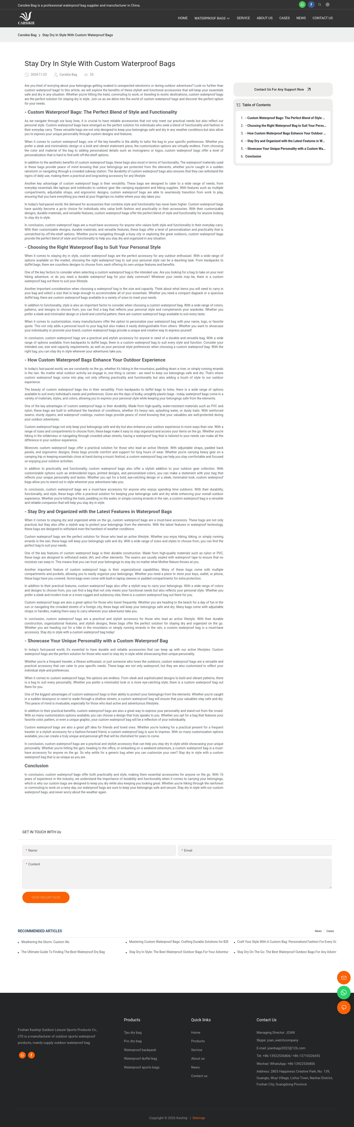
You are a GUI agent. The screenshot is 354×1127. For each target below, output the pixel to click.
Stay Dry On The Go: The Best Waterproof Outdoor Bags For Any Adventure (286, 952)
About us (198, 1059)
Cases (330, 931)
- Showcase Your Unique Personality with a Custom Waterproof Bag (285, 148)
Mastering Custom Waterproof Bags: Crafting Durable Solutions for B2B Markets (178, 942)
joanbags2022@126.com (286, 1048)
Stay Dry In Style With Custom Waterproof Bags (77, 35)
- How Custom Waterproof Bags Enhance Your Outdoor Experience (285, 133)
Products (198, 1041)
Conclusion (253, 156)
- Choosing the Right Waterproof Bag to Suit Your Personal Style (285, 125)
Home (195, 1033)
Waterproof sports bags (142, 1067)
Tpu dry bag (133, 1033)
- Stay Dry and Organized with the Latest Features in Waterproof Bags (285, 141)
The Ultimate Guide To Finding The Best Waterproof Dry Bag (63, 952)
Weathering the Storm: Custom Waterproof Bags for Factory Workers (45, 942)
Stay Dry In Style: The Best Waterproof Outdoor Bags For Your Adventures (178, 952)
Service (196, 1050)
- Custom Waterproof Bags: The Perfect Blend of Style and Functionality (285, 118)
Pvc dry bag (133, 1041)
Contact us (199, 1076)
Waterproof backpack (140, 1050)
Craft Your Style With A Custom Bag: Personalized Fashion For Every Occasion (286, 942)
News (318, 931)
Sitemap (198, 1118)
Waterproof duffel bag (140, 1059)
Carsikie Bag (27, 35)
